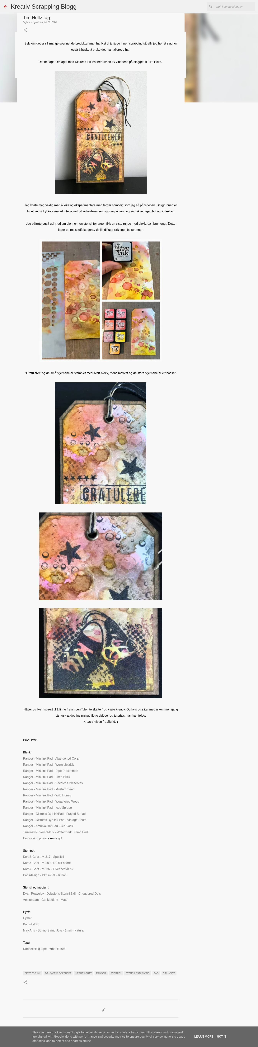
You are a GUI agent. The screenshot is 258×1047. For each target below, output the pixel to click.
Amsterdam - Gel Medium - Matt (45, 899)
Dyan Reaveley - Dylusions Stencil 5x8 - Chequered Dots (62, 893)
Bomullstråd (31, 924)
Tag (156, 973)
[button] (25, 30)
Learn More (203, 1036)
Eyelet (27, 918)
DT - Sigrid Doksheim (58, 973)
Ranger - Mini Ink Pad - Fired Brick (46, 777)
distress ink (32, 973)
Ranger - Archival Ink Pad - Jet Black (48, 826)
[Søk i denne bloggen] (235, 6)
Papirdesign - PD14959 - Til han (45, 875)
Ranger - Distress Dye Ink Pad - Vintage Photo (55, 820)
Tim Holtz (169, 973)
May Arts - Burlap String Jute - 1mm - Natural (53, 930)
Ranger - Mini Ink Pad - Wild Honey (47, 795)
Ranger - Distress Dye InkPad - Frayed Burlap (54, 813)
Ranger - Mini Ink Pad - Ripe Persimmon (50, 770)
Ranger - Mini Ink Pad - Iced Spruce (47, 807)
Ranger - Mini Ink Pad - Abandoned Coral (51, 758)
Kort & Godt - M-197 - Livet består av (48, 869)
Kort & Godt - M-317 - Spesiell (43, 856)
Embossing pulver (35, 838)
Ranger (101, 973)
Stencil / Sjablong (137, 973)
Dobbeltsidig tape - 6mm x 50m (44, 948)
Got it (221, 1036)
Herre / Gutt (83, 973)
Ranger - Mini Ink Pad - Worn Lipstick (48, 764)
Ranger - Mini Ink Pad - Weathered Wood (51, 801)
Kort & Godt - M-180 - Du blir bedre (47, 863)
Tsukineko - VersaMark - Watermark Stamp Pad (55, 832)
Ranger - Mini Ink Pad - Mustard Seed (49, 789)
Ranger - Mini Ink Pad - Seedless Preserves (53, 783)
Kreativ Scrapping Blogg (44, 6)
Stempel (115, 973)
